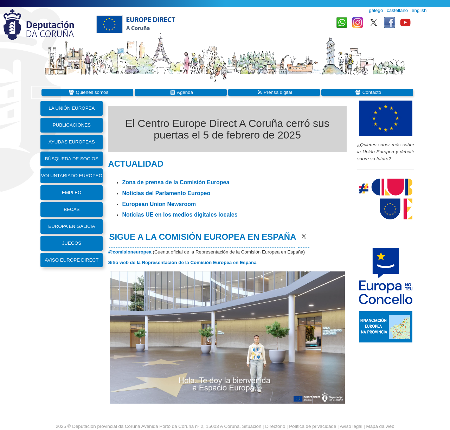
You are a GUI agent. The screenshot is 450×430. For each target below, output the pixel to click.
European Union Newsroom (159, 204)
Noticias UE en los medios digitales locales (179, 215)
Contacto (371, 92)
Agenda (185, 92)
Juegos (71, 243)
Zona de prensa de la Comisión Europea (175, 182)
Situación (252, 426)
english (419, 10)
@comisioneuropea (129, 252)
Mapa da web (380, 426)
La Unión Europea (72, 108)
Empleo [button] (72, 192)
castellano (397, 10)
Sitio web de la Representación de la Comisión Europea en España (182, 262)
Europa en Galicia (71, 226)
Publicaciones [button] (72, 125)
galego (376, 10)
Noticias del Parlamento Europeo (166, 193)
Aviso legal (351, 426)
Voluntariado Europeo (72, 175)
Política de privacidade (312, 426)
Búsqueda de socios (71, 158)
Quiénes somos (92, 92)
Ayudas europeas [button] (72, 142)
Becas (71, 209)
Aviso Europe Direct (71, 260)
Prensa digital (278, 92)
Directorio (276, 426)
